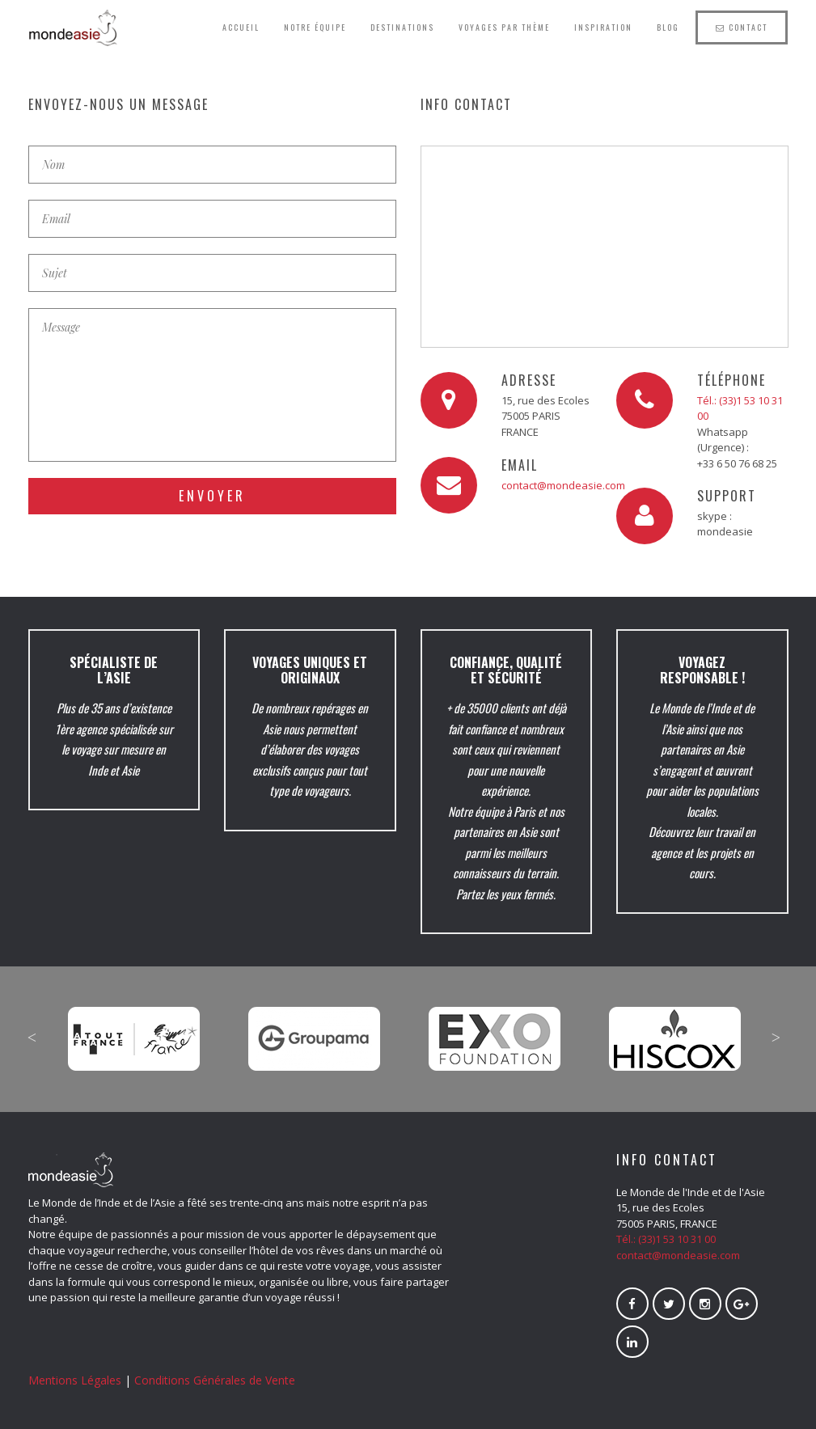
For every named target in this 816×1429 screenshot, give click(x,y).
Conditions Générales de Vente (214, 1380)
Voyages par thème (504, 27)
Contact (741, 27)
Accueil (241, 27)
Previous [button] (32, 1037)
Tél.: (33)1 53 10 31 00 (666, 1239)
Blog (668, 27)
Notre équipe (315, 27)
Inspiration (603, 27)
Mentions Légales (74, 1380)
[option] (134, 1027)
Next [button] (776, 1037)
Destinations (402, 27)
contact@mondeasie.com (563, 485)
